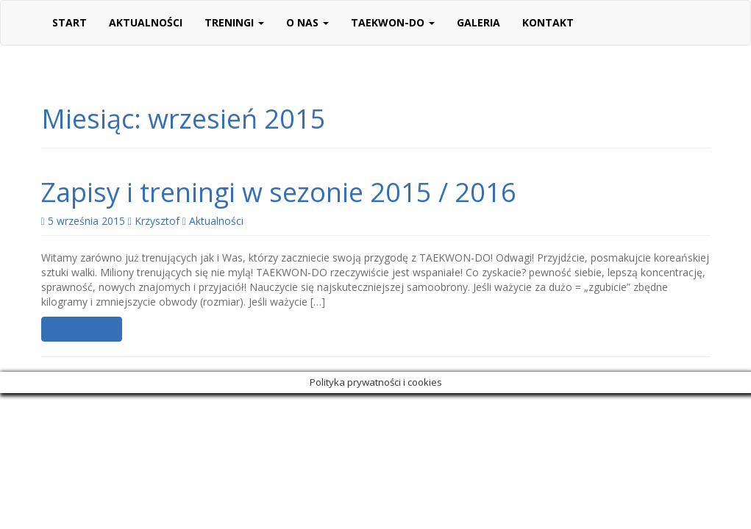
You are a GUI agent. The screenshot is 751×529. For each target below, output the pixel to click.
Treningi (234, 22)
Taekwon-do (393, 22)
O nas (307, 22)
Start (69, 22)
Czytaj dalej (82, 329)
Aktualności (145, 22)
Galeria (478, 22)
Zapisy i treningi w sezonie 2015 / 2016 (278, 192)
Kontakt (548, 22)
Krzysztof (157, 221)
